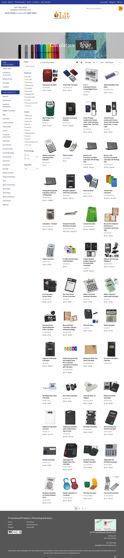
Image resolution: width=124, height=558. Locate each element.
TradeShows (71, 30)
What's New (7, 68)
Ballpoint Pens (7, 79)
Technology (6, 193)
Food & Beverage (8, 153)
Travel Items (7, 201)
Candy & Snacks (8, 122)
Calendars (6, 118)
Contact (10, 527)
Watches (6, 205)
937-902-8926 (20, 7)
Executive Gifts (8, 149)
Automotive (7, 100)
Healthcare (6, 165)
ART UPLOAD (45, 2)
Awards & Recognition (7, 105)
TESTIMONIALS (20, 2)
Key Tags (6, 169)
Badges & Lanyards (9, 110)
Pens (4, 181)
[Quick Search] (101, 8)
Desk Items (6, 141)
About (10, 524)
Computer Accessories (7, 136)
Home (10, 522)
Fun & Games (7, 157)
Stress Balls (6, 189)
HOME (4, 2)
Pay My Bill (30, 527)
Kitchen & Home (8, 173)
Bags (42, 30)
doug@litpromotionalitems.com (20, 10)
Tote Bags (6, 83)
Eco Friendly (7, 145)
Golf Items (6, 161)
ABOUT (10, 2)
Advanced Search (32, 524)
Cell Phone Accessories (7, 74)
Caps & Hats (7, 126)
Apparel (33, 30)
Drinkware (51, 30)
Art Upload (30, 522)
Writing (82, 30)
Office (61, 30)
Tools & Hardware (9, 197)
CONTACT (35, 2)
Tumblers (6, 87)
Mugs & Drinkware (9, 177)
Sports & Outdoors (9, 185)
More (91, 30)
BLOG (29, 2)
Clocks (5, 130)
